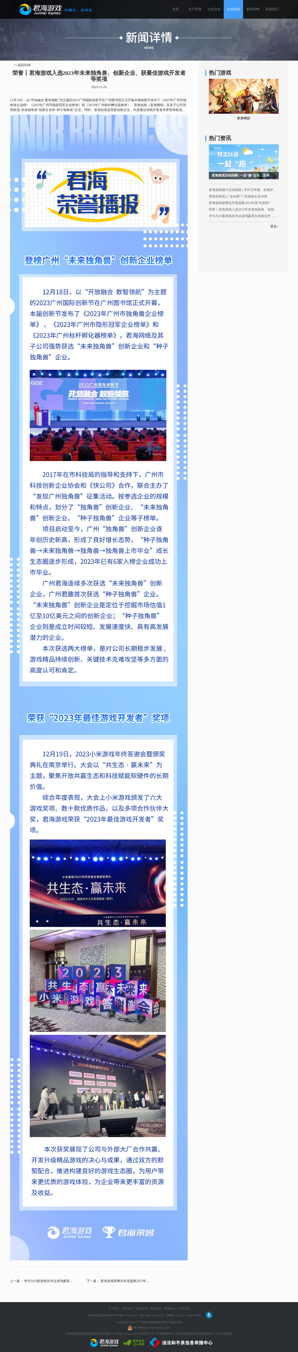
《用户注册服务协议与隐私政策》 (194, 1333)
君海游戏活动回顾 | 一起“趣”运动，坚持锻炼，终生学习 (245, 175)
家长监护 (156, 1308)
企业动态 (233, 9)
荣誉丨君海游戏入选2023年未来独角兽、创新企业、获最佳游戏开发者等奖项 (244, 209)
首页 (175, 9)
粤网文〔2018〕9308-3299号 (184, 1315)
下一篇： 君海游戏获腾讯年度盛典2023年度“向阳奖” (118, 1281)
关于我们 (113, 1308)
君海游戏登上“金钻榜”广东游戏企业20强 (238, 196)
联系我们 (272, 9)
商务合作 (127, 1308)
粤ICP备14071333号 (152, 1315)
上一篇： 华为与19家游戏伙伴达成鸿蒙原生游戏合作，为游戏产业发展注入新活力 (41, 1281)
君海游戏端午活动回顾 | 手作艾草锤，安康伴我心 (244, 190)
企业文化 (214, 9)
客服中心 (170, 1308)
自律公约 (184, 1308)
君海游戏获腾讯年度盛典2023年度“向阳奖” (239, 203)
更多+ (274, 226)
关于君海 (194, 9)
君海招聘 (252, 9)
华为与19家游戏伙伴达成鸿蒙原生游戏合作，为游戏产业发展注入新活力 (244, 216)
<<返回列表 (22, 65)
